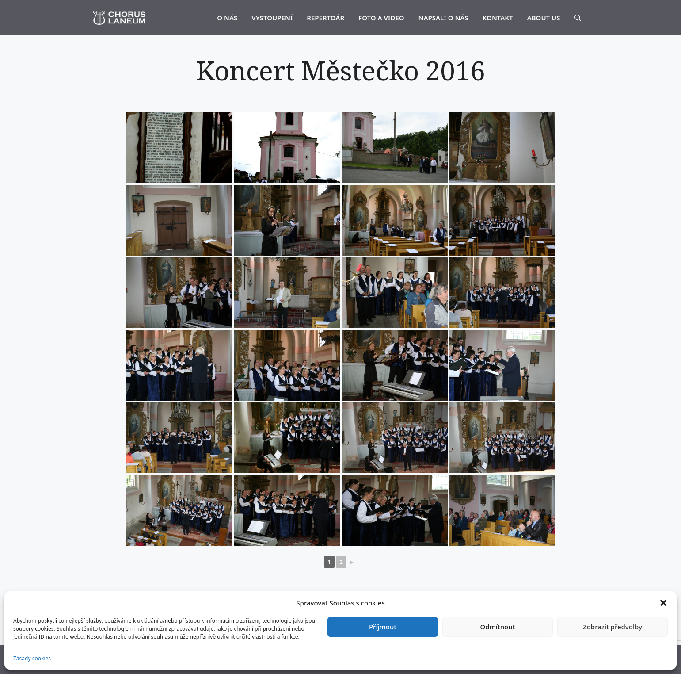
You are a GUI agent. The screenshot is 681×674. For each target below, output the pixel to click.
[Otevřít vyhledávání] (577, 18)
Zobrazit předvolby (612, 626)
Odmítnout (497, 626)
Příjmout (382, 626)
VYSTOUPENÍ (272, 17)
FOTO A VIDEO (381, 17)
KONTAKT (498, 17)
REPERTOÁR (325, 17)
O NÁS (227, 17)
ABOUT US (543, 17)
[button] (663, 602)
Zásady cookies (32, 658)
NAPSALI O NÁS (443, 17)
